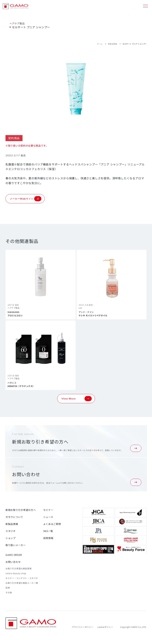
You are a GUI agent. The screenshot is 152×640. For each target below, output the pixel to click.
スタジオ (10, 531)
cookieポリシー (105, 626)
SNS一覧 (48, 531)
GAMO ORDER (13, 555)
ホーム (100, 44)
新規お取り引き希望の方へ (20, 510)
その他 (8, 592)
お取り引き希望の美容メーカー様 (21, 582)
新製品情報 (112, 44)
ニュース (48, 517)
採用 (7, 587)
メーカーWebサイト (25, 198)
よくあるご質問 (52, 524)
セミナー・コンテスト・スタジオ (21, 578)
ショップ (10, 538)
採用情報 (48, 538)
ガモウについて (14, 517)
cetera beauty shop (15, 573)
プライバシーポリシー (82, 626)
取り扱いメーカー (15, 545)
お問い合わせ (13, 562)
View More (76, 398)
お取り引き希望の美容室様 (18, 568)
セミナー (48, 510)
